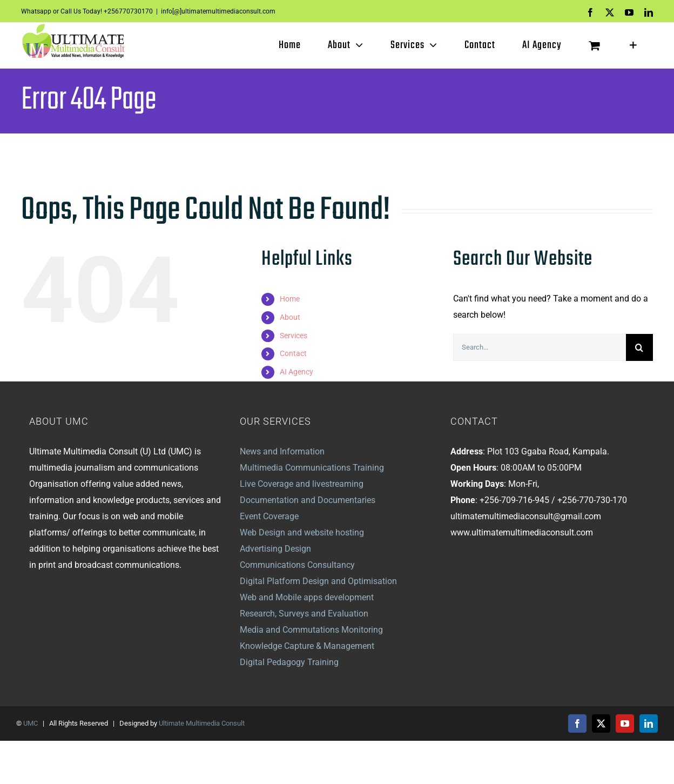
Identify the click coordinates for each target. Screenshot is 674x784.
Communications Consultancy (297, 565)
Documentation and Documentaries (307, 500)
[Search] (639, 347)
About (290, 317)
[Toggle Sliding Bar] (633, 45)
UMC (30, 723)
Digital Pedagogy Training (289, 662)
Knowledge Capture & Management (307, 646)
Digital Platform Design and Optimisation (318, 581)
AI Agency (296, 371)
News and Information (282, 451)
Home (290, 298)
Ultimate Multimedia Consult (202, 723)
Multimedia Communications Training (312, 468)
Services (293, 335)
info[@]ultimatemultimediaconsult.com (218, 11)
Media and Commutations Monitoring (311, 630)
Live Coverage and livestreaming (301, 484)
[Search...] (539, 347)
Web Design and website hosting (302, 532)
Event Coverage (269, 516)
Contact (293, 353)
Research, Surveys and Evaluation (304, 613)
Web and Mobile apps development (307, 597)
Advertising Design (275, 549)
